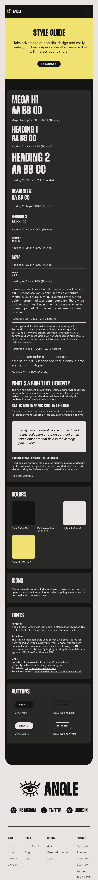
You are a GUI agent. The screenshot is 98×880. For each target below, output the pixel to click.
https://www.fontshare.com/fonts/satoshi (45, 661)
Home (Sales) (32, 846)
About (11, 852)
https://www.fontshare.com (40, 668)
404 (49, 846)
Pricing (28, 858)
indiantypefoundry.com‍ (50, 665)
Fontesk (57, 626)
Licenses (81, 852)
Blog (27, 852)
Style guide (83, 846)
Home (11, 846)
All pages (82, 871)
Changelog (83, 858)
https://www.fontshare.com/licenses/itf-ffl (57, 671)
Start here (82, 864)
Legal (50, 858)
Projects (12, 858)
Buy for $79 (83, 877)
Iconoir (46, 592)
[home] (14, 11)
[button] (88, 11)
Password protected (58, 852)
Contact (12, 864)
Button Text (24, 705)
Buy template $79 (48, 64)
